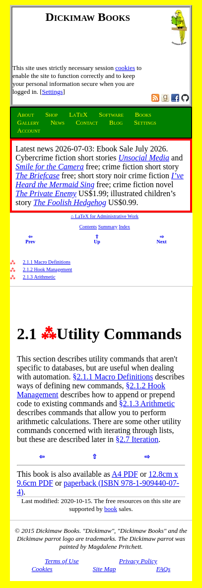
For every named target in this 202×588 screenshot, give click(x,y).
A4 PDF (125, 474)
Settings (52, 91)
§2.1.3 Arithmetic (147, 403)
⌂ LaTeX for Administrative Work (105, 216)
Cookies (42, 569)
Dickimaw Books (87, 16)
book (110, 509)
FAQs (163, 569)
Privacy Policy (138, 561)
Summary (108, 226)
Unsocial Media (143, 157)
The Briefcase (37, 175)
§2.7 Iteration (137, 439)
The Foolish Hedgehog (69, 202)
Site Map (104, 569)
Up (96, 239)
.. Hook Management (47, 269)
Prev (30, 239)
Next (162, 239)
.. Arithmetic (39, 277)
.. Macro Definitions (46, 262)
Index (124, 226)
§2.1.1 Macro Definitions (112, 376)
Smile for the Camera (49, 166)
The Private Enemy (45, 193)
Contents (88, 226)
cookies (125, 68)
